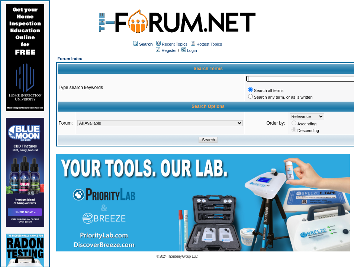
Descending (308, 130)
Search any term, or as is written (283, 97)
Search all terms (268, 90)
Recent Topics (174, 44)
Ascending (306, 124)
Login (189, 50)
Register (166, 50)
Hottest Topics (209, 44)
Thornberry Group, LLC (182, 256)
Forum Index (70, 58)
